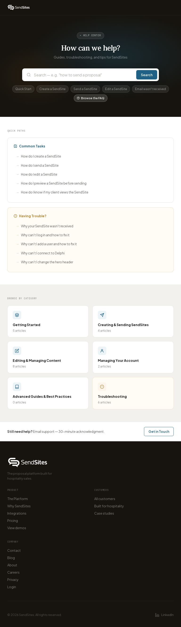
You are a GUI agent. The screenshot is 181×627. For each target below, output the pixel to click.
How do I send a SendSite (37, 165)
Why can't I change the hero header (44, 262)
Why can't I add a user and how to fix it (46, 244)
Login (11, 587)
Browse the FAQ (90, 98)
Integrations (16, 513)
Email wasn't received (150, 89)
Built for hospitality (109, 506)
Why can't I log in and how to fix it (43, 235)
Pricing (12, 520)
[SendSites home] (18, 7)
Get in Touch (158, 431)
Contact (14, 550)
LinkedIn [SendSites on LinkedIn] (164, 615)
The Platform (17, 499)
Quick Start (23, 89)
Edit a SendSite (116, 89)
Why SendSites (19, 506)
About (12, 565)
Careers (13, 572)
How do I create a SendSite (38, 156)
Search (146, 75)
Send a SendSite (85, 89)
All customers (104, 499)
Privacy (13, 579)
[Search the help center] (83, 74)
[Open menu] (169, 7)
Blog (11, 558)
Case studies (104, 513)
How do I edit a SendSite (36, 174)
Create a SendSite (52, 89)
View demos (16, 528)
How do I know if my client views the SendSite (52, 192)
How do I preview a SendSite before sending (51, 183)
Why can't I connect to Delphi (40, 253)
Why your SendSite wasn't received (44, 226)
